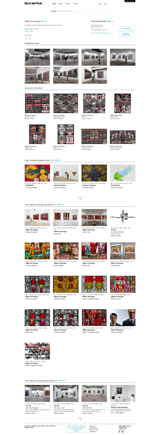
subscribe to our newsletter (125, 427)
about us (92, 426)
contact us (92, 431)
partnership (93, 428)
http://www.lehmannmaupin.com (101, 33)
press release (29, 31)
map (105, 30)
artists (60, 4)
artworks (67, 4)
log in (130, 1)
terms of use (93, 430)
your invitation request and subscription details (76, 429)
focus (99, 4)
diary (105, 4)
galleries (75, 4)
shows (54, 4)
